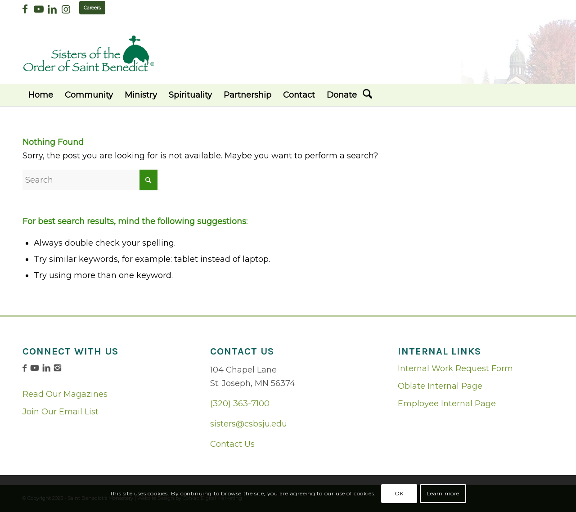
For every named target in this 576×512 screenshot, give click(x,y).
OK (399, 493)
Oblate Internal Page (440, 386)
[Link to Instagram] (65, 9)
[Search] (367, 95)
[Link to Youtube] (38, 9)
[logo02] (88, 53)
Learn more (443, 493)
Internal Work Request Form (455, 368)
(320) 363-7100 (240, 404)
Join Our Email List (60, 412)
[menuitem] (40, 95)
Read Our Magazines (65, 394)
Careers (92, 7)
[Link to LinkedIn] (51, 9)
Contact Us (232, 444)
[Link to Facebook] (25, 9)
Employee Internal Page (447, 404)
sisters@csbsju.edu (248, 424)
